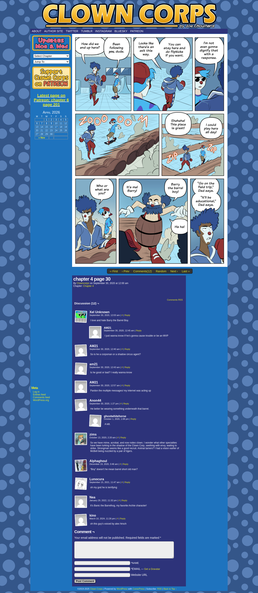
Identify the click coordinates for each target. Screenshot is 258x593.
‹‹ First (114, 271)
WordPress (122, 589)
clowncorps (83, 283)
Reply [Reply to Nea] (124, 500)
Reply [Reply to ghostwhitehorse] (133, 419)
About (36, 31)
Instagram (103, 31)
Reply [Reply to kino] (123, 518)
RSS (159, 589)
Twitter (72, 31)
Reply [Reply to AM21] (139, 330)
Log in (36, 391)
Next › (174, 271)
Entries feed (39, 394)
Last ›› (186, 271)
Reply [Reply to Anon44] (126, 403)
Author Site (53, 31)
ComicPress (138, 589)
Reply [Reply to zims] (123, 437)
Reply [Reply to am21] (127, 367)
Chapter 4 (88, 286)
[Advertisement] (51, 202)
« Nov (42, 137)
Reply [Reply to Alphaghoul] (125, 464)
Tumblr (87, 31)
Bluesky (120, 31)
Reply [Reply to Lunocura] (127, 482)
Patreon (136, 31)
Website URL (139, 574)
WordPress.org (41, 400)
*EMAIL (145, 568)
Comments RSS (175, 300)
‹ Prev (125, 271)
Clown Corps (129, 15)
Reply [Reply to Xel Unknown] (127, 315)
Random (161, 271)
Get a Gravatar (152, 569)
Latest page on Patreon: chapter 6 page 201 (51, 100)
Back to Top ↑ (170, 589)
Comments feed (41, 397)
